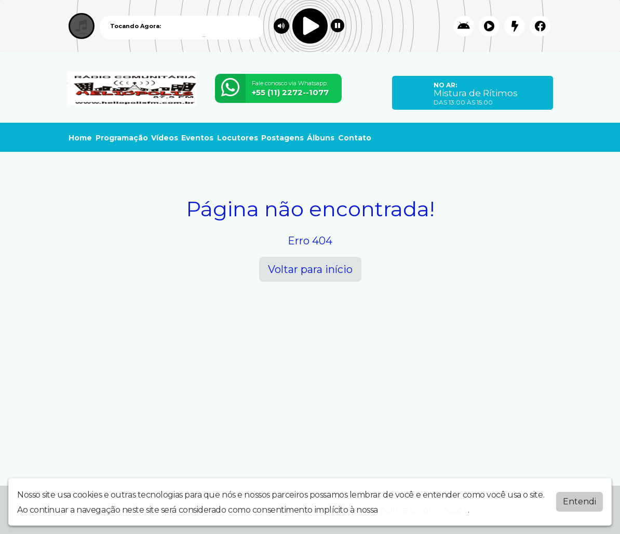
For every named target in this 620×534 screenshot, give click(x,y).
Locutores (237, 137)
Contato (354, 137)
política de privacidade (424, 510)
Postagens (282, 137)
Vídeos (164, 137)
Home (80, 137)
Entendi (579, 501)
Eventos (197, 137)
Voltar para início (310, 269)
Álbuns (320, 137)
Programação (122, 137)
